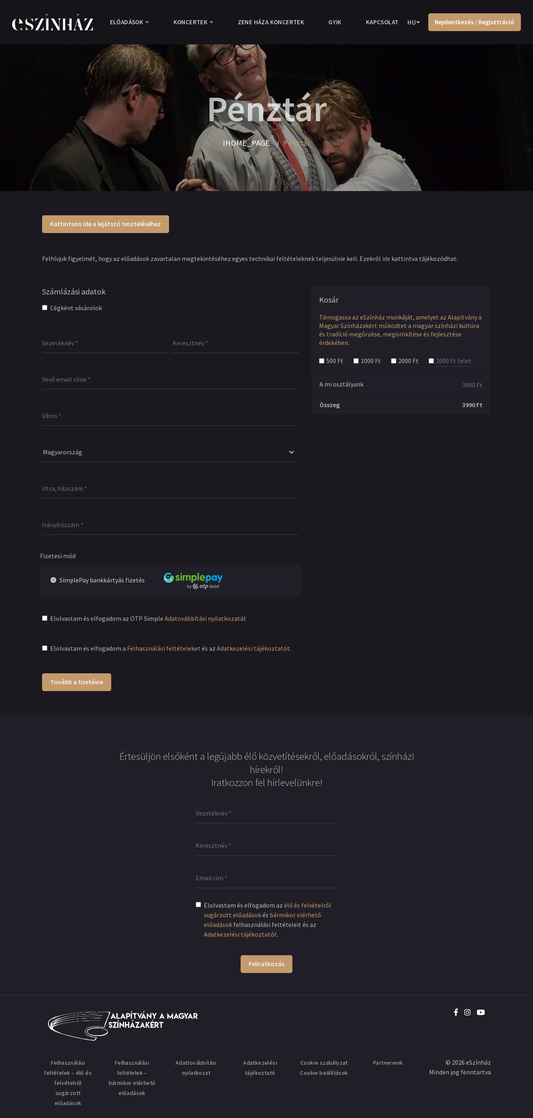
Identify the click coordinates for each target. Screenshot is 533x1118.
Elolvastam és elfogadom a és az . (170, 648)
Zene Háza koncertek (271, 22)
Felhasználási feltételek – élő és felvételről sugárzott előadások (68, 1083)
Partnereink (388, 1062)
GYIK (335, 22)
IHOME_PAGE (246, 143)
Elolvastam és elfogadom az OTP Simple (148, 618)
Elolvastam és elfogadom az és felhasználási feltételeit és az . (267, 919)
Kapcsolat (382, 22)
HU (411, 22)
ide (386, 258)
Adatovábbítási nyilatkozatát (205, 618)
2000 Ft (408, 361)
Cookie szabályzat (324, 1062)
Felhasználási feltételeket (164, 648)
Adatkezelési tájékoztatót (253, 648)
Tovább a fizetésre (76, 682)
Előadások (127, 22)
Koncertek (190, 22)
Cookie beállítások (324, 1072)
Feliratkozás (266, 964)
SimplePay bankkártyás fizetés (150, 580)
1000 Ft (371, 361)
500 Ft (334, 361)
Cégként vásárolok (76, 308)
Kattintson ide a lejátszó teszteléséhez (105, 224)
